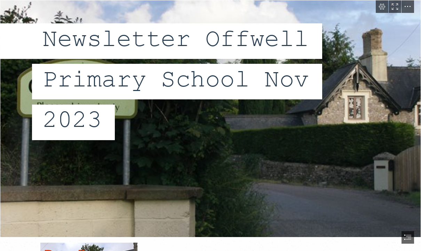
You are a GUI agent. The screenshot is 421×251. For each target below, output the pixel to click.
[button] (382, 6)
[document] (210, 125)
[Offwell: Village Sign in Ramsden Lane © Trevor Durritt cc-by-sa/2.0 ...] (210, 118)
